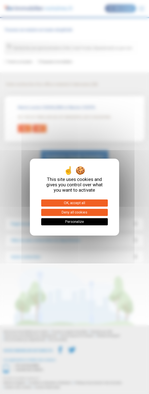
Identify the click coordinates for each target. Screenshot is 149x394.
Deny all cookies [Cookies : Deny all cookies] (74, 212)
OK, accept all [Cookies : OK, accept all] (74, 203)
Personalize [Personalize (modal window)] (74, 222)
